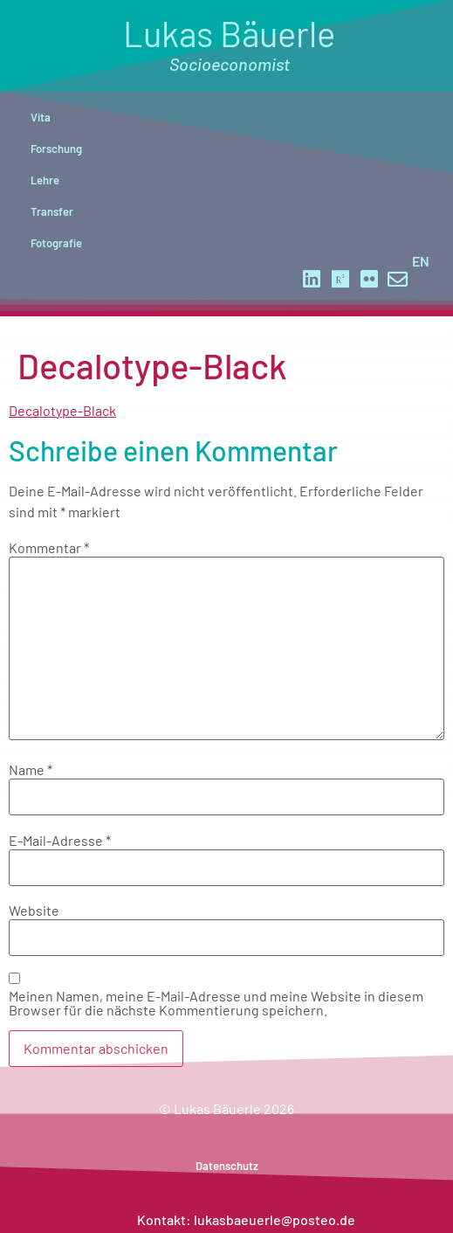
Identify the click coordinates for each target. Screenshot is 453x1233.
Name (30, 770)
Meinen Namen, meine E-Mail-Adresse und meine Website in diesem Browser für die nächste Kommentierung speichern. (216, 1003)
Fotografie (56, 243)
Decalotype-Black (62, 410)
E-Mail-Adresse (60, 841)
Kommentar (49, 548)
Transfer (52, 211)
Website (34, 911)
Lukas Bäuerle (229, 43)
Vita (41, 117)
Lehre (45, 180)
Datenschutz (227, 1166)
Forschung (56, 149)
